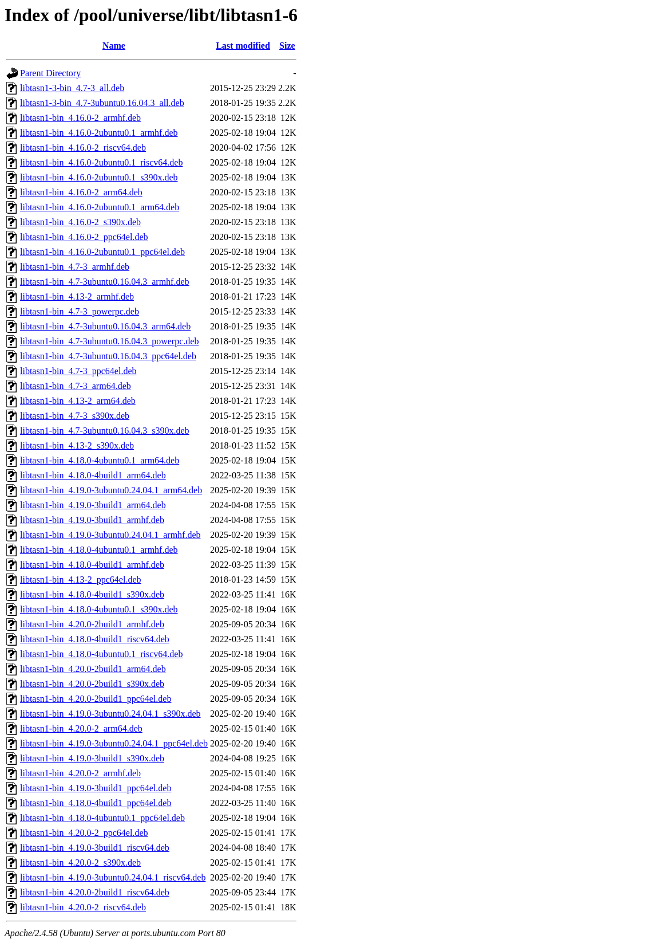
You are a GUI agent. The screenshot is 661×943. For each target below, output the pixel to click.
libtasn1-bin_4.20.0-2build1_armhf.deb (92, 624)
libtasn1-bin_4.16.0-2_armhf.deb (80, 118)
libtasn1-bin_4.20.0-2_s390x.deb (80, 862)
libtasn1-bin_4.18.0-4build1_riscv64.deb (94, 639)
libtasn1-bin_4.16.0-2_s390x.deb (80, 222)
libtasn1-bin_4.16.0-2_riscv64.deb (83, 147)
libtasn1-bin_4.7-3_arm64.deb (75, 386)
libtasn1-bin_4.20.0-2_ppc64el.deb (84, 833)
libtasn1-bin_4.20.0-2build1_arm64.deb (93, 669)
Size (287, 45)
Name (113, 45)
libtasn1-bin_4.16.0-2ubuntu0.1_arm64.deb (99, 207)
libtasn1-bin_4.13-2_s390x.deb (77, 445)
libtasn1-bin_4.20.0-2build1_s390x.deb (92, 684)
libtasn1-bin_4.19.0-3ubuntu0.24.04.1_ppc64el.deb (114, 743)
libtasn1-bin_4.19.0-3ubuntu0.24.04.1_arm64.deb (111, 490)
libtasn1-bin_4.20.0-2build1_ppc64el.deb (95, 699)
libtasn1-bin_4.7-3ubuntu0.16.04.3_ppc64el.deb (108, 356)
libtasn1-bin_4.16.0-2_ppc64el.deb (84, 237)
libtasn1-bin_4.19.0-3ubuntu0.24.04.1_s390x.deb (110, 713)
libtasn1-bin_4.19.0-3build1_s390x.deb (92, 758)
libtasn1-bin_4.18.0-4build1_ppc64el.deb (95, 803)
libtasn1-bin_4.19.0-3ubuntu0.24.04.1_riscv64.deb (112, 877)
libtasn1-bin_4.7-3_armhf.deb (74, 267)
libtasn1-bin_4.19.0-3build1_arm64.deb (93, 505)
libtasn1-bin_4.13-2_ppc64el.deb (80, 579)
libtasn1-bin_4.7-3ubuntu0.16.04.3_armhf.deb (104, 281)
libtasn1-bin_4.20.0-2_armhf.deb (80, 773)
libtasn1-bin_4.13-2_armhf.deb (77, 296)
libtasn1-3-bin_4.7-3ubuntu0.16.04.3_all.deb (102, 103)
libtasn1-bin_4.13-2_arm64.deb (78, 401)
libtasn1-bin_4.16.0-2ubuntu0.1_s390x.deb (99, 177)
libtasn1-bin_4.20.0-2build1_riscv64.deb (94, 892)
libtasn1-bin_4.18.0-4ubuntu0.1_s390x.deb (99, 609)
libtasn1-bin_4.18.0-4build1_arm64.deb (93, 475)
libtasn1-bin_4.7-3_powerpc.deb (79, 311)
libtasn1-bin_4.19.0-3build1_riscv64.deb (94, 847)
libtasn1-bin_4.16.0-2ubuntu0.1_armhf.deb (99, 132)
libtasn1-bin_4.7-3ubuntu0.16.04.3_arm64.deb (105, 326)
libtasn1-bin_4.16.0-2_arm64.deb (81, 192)
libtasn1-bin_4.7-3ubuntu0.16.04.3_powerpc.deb (109, 341)
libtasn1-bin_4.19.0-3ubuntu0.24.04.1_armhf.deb (110, 535)
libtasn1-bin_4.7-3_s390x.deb (74, 416)
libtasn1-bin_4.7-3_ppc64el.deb (78, 371)
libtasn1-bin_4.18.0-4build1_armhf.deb (92, 564)
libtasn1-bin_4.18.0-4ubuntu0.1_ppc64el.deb (102, 818)
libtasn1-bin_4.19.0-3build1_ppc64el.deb (95, 788)
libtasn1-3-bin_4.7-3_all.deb (72, 88)
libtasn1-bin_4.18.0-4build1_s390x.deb (92, 594)
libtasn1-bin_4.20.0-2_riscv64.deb (83, 907)
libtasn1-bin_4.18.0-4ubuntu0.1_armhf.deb (99, 550)
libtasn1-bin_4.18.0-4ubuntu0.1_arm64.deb (99, 460)
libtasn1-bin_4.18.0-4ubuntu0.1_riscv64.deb (101, 654)
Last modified (243, 45)
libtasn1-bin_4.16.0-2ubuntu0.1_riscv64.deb (101, 162)
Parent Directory (50, 73)
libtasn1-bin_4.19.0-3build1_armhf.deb (92, 520)
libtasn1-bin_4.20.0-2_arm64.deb (81, 728)
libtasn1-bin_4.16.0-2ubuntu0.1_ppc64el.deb (102, 252)
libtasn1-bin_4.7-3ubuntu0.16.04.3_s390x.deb (104, 430)
